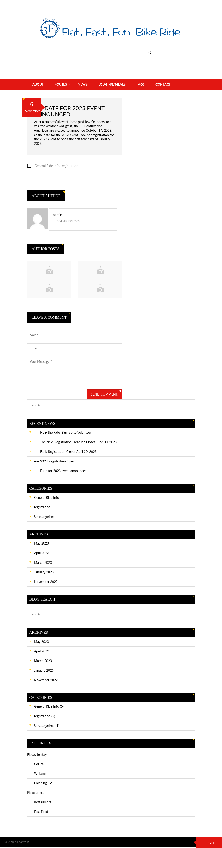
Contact (163, 84)
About (38, 84)
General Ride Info (47, 166)
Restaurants (42, 802)
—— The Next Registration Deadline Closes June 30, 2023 (75, 442)
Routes (60, 84)
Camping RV (43, 783)
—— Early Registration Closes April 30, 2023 (65, 452)
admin (57, 214)
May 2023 (41, 543)
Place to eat (35, 793)
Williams (40, 773)
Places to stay (37, 755)
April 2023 (41, 553)
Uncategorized (44, 517)
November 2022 (46, 582)
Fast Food (41, 812)
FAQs (140, 84)
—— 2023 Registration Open (54, 461)
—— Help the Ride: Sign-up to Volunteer (62, 432)
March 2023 (43, 562)
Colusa (39, 764)
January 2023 (44, 572)
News (83, 84)
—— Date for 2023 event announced (60, 471)
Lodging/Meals (112, 84)
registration (70, 166)
